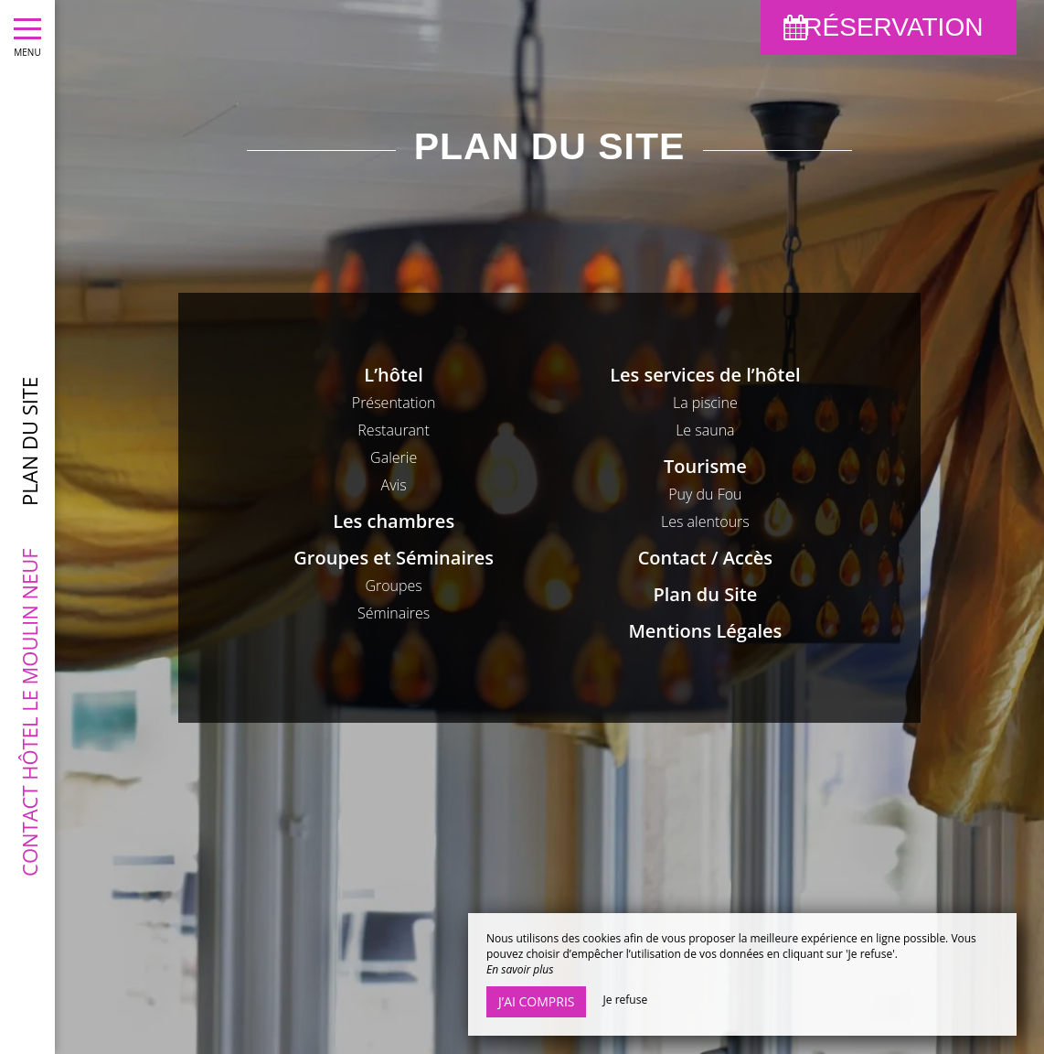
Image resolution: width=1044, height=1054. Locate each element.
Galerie (393, 457)
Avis (394, 485)
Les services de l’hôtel (705, 374)
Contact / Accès (705, 557)
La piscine (705, 403)
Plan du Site (706, 594)
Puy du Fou (704, 494)
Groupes (393, 585)
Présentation (394, 403)
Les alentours (705, 521)
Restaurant (393, 430)
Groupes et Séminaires (393, 557)
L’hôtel (393, 374)
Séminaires (393, 613)
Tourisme (705, 466)
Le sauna (705, 430)
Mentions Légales (705, 630)
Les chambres (393, 521)
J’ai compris (536, 1001)
